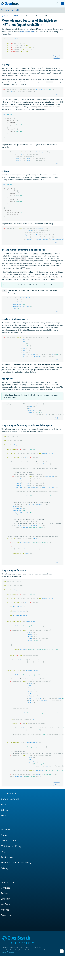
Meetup (5, 909)
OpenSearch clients (7, 16)
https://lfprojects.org (8, 952)
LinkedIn (5, 898)
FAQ (3, 851)
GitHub (4, 809)
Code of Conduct (10, 798)
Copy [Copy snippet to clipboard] (56, 57)
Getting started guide (27, 32)
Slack (3, 815)
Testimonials (7, 857)
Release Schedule (10, 840)
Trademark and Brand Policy (16, 862)
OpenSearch (11, 4)
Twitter (4, 893)
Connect (5, 887)
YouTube (5, 904)
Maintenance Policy (11, 846)
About (4, 835)
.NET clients (17, 16)
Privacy (4, 868)
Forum (4, 804)
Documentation (10, 10)
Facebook (6, 915)
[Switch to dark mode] (57, 3)
